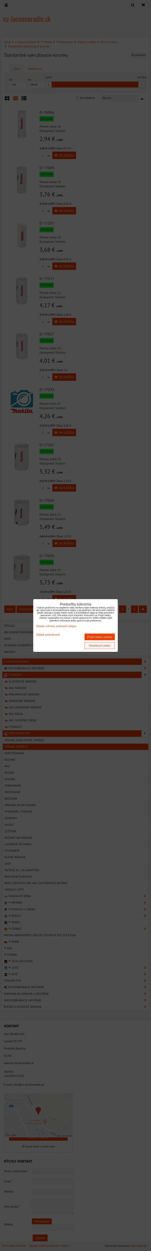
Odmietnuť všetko (99, 645)
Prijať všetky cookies (99, 637)
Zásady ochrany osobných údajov (56, 626)
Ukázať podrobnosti (48, 634)
